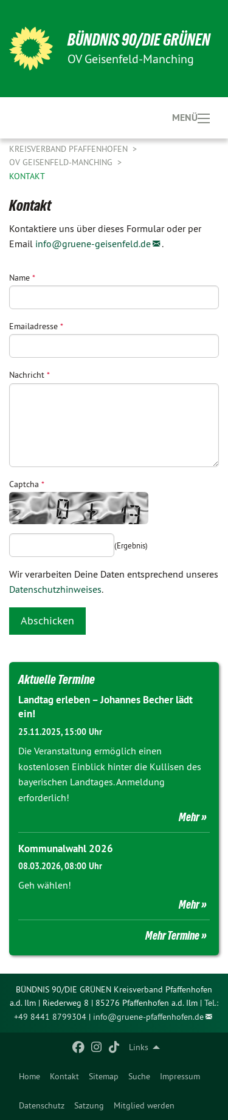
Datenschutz (41, 1105)
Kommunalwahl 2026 (65, 848)
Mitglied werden (144, 1105)
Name (22, 277)
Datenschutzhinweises (55, 589)
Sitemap (104, 1076)
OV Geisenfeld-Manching (62, 162)
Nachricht (29, 374)
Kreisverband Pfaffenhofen (69, 148)
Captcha (26, 484)
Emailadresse (36, 326)
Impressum (180, 1076)
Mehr (189, 817)
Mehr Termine (172, 935)
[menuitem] (29, 1076)
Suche (139, 1076)
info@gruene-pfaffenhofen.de (148, 1016)
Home (29, 1076)
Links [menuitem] (138, 1047)
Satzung (89, 1105)
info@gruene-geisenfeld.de (93, 243)
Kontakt (64, 1076)
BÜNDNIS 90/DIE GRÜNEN (138, 39)
